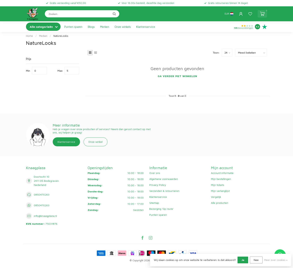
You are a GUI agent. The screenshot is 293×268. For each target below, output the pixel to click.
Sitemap (154, 202)
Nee (256, 259)
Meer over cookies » (275, 260)
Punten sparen (73, 26)
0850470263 (41, 194)
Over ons (154, 172)
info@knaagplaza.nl (45, 215)
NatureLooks (60, 35)
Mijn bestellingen (221, 178)
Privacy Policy (157, 184)
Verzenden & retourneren (164, 190)
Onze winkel (95, 141)
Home (29, 35)
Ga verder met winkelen (177, 76)
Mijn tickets (217, 184)
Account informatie (222, 172)
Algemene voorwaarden (163, 178)
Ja (242, 259)
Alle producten (219, 202)
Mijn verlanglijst (220, 190)
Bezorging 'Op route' (161, 208)
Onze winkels (123, 26)
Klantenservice (145, 26)
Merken (104, 26)
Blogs (91, 26)
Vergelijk (216, 196)
